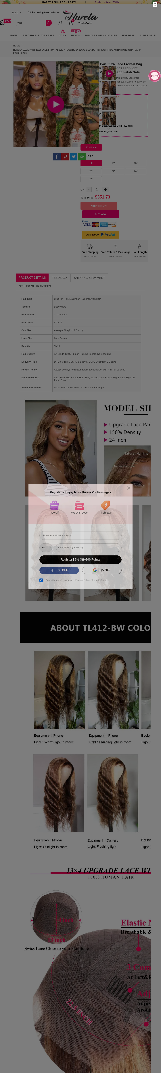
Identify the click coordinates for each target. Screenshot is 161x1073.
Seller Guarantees (35, 286)
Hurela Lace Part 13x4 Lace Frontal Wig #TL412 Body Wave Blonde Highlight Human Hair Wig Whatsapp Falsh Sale (77, 51)
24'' (135, 171)
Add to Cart (99, 206)
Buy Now (100, 214)
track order (85, 23)
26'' (91, 179)
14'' (91, 163)
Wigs (63, 34)
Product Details (32, 277)
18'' (135, 163)
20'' (91, 171)
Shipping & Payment (89, 277)
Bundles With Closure (101, 35)
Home (14, 35)
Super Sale (148, 35)
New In (75, 34)
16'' (113, 163)
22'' (113, 171)
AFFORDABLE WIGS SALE (38, 35)
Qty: (82, 189)
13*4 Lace (91, 147)
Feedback (60, 277)
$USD (15, 12)
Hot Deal (128, 35)
